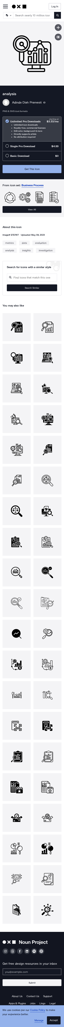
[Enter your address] (32, 971)
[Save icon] (58, 27)
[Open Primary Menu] (5, 6)
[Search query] (32, 277)
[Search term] (33, 15)
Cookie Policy (37, 1010)
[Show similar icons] (58, 37)
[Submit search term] (57, 15)
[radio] (32, 129)
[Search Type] (8, 15)
